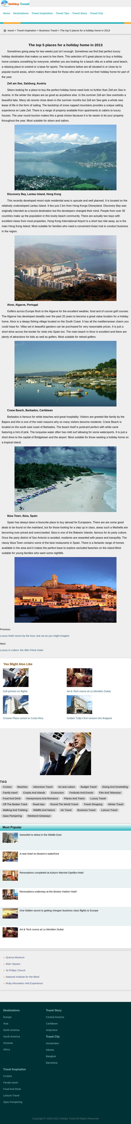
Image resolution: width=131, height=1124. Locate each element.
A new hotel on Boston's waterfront (39, 853)
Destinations (21, 13)
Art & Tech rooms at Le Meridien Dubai (89, 691)
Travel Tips (62, 13)
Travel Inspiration (42, 13)
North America (11, 1030)
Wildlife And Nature (44, 810)
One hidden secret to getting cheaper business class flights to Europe (59, 910)
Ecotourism (57, 792)
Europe (7, 1017)
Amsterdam (52, 1043)
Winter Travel (115, 804)
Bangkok (51, 1056)
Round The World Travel (64, 804)
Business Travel (48, 30)
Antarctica (51, 1030)
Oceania (8, 1042)
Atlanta (50, 1049)
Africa (6, 1049)
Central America (55, 1017)
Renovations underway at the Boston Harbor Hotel (48, 891)
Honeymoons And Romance (42, 798)
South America (11, 1036)
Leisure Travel (109, 810)
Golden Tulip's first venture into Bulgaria (89, 718)
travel (11, 30)
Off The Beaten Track (15, 804)
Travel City (96, 13)
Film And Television (110, 792)
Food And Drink (11, 798)
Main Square (13, 963)
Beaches (22, 786)
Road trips (39, 804)
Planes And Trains (74, 798)
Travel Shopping (93, 804)
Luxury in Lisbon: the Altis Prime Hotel (21, 650)
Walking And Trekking (15, 810)
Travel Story (79, 13)
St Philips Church (15, 970)
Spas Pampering (12, 815)
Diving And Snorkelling (115, 786)
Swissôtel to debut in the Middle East (40, 834)
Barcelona (51, 1062)
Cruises (7, 786)
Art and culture (66, 786)
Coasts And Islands (34, 792)
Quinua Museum (15, 957)
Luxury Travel (98, 798)
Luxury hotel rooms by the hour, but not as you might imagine (34, 635)
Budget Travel (89, 786)
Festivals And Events (81, 792)
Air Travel (66, 810)
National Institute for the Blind (22, 976)
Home (6, 13)
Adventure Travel (42, 786)
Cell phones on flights (15, 691)
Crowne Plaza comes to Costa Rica (23, 718)
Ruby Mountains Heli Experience (24, 983)
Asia (5, 1023)
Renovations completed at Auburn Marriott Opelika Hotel (51, 872)
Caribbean (52, 1023)
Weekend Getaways (39, 815)
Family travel (10, 792)
